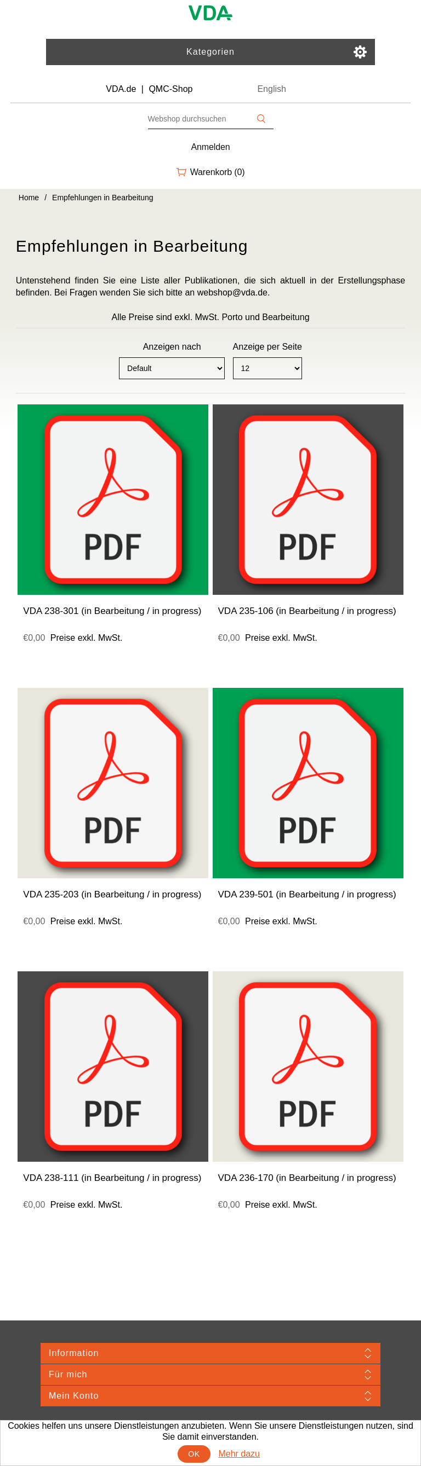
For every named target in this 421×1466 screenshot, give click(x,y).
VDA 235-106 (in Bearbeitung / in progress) (307, 611)
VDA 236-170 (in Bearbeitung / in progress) (307, 1178)
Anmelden (210, 147)
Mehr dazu (239, 1453)
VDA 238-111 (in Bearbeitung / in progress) (112, 1178)
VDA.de (121, 89)
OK (194, 1454)
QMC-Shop (170, 89)
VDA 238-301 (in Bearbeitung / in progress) (112, 611)
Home (29, 197)
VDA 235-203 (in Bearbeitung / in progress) (112, 894)
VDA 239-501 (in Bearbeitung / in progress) (307, 894)
